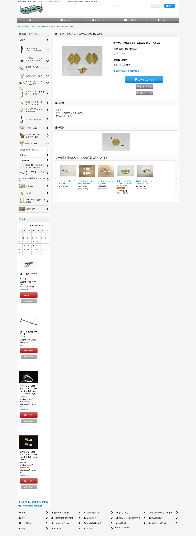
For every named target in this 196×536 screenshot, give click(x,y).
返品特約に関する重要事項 (126, 71)
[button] (144, 93)
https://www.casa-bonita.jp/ (30, 506)
